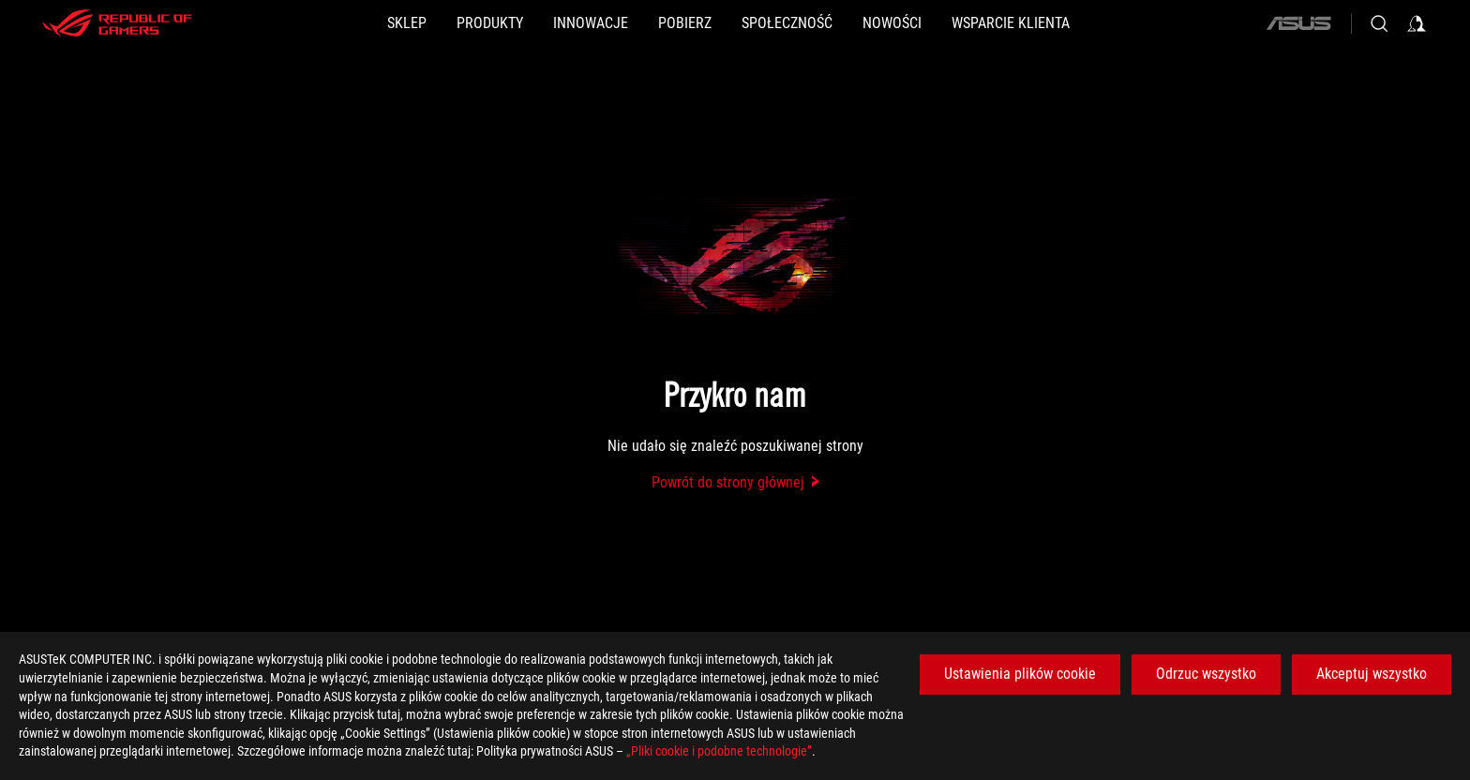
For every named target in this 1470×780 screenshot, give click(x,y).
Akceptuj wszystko (1371, 673)
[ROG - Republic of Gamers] (117, 23)
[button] (490, 23)
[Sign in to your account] (1416, 23)
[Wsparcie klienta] (1011, 23)
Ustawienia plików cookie (1020, 673)
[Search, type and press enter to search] (1379, 23)
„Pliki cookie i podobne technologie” (719, 750)
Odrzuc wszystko (1206, 673)
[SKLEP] (407, 23)
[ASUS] (1298, 23)
